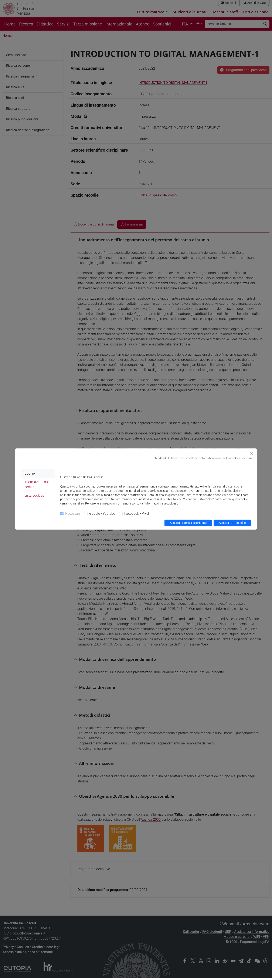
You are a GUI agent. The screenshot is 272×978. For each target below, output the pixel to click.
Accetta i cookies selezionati (188, 522)
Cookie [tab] (29, 473)
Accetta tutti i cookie (232, 522)
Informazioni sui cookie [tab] (36, 484)
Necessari (72, 514)
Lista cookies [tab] (34, 495)
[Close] (251, 453)
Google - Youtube (102, 514)
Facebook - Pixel (136, 514)
